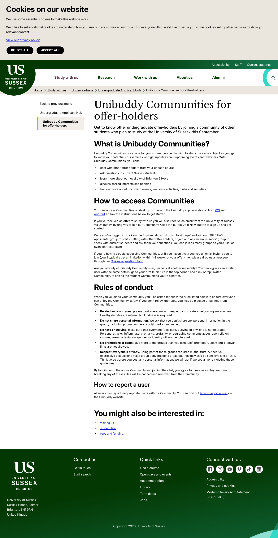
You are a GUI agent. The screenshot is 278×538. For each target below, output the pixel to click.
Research (106, 77)
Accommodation (152, 481)
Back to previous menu (56, 104)
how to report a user (214, 393)
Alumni (218, 77)
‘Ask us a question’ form (127, 261)
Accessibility (221, 65)
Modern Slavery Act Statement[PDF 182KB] (228, 494)
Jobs (143, 500)
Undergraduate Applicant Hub (61, 113)
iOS (217, 210)
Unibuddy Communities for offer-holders (60, 123)
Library (145, 487)
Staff (238, 65)
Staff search (82, 474)
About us (185, 77)
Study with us (66, 77)
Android (99, 214)
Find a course (149, 468)
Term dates (148, 494)
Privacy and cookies (220, 486)
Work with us (145, 77)
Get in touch (82, 468)
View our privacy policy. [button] (23, 40)
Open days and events (156, 474)
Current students (259, 65)
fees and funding (111, 433)
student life (108, 428)
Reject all (20, 50)
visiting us (107, 423)
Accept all (50, 50)
